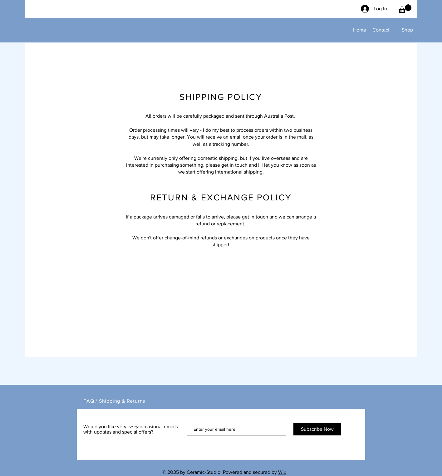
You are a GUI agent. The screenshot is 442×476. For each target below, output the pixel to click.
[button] (404, 8)
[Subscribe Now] (317, 429)
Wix (282, 472)
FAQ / (91, 401)
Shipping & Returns (122, 401)
